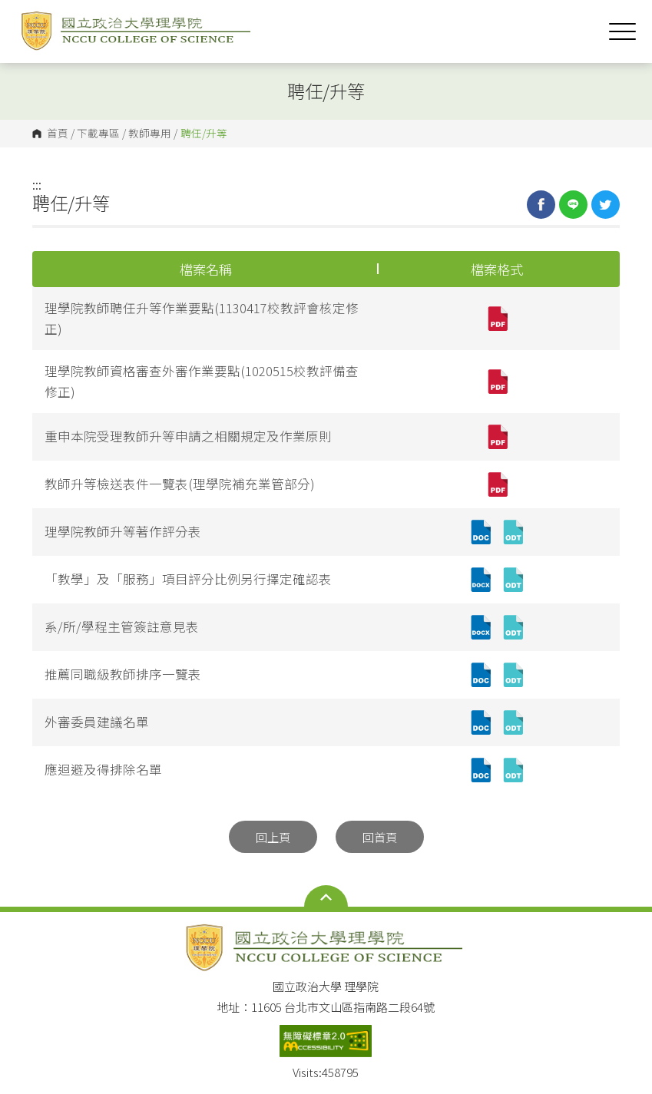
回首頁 (379, 836)
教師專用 (149, 133)
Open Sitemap (326, 897)
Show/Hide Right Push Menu (622, 31)
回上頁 (273, 836)
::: (36, 184)
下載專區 (98, 133)
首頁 (57, 133)
